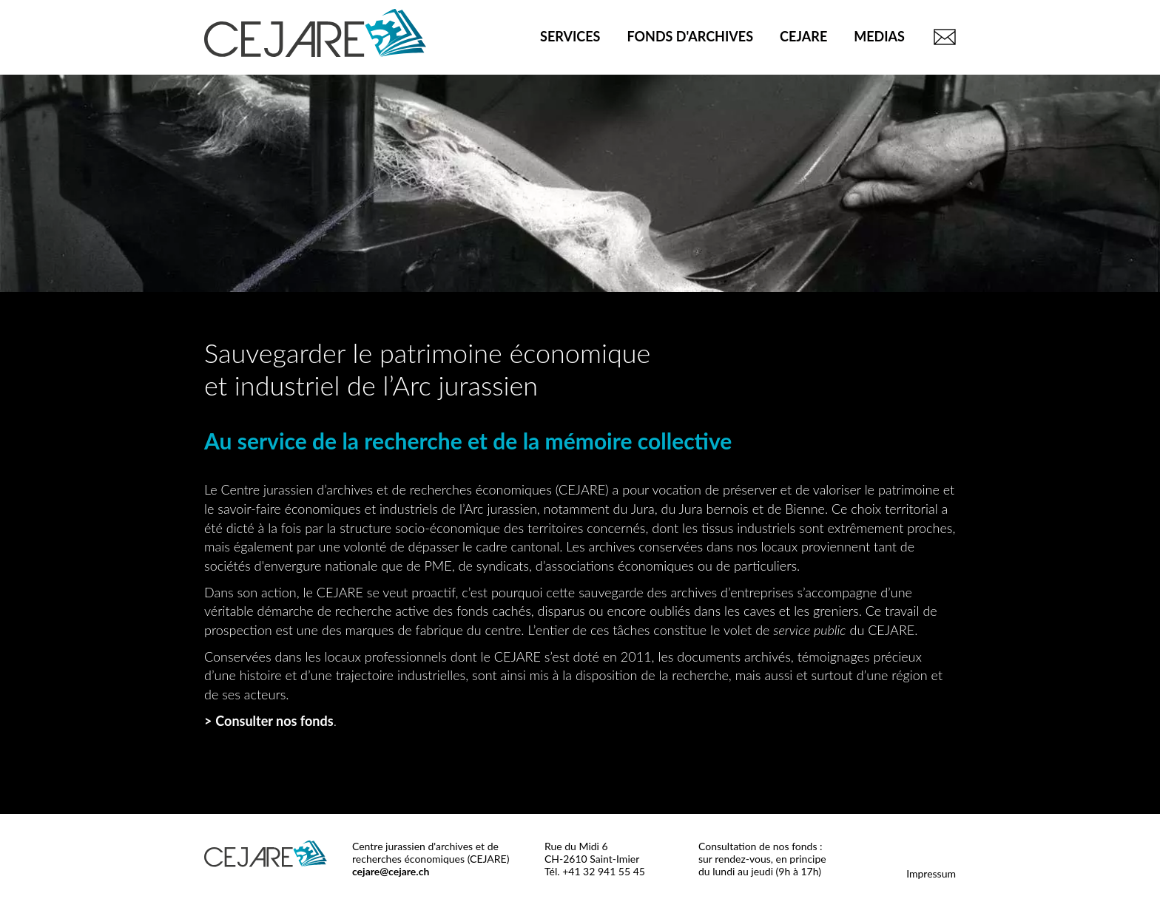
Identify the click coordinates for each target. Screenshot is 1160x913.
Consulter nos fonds (274, 721)
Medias (879, 36)
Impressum (931, 873)
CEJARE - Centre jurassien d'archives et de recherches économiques (315, 33)
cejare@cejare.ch (390, 871)
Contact (942, 37)
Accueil (500, 37)
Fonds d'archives (690, 36)
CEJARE (803, 36)
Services (570, 36)
